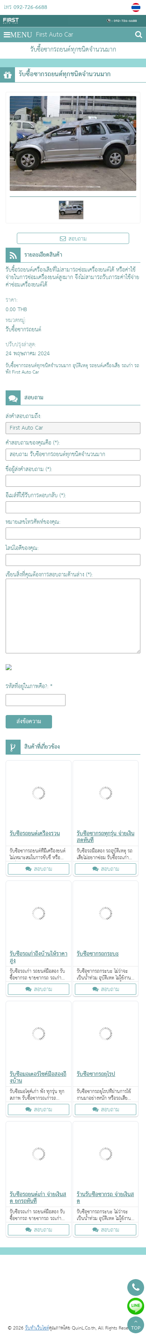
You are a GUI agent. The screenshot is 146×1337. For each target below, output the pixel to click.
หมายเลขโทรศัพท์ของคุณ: (33, 522)
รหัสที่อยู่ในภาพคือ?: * (29, 686)
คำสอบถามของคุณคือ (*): (33, 443)
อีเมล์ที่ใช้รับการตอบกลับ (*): (36, 495)
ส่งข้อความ (28, 722)
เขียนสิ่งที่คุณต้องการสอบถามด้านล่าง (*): (49, 575)
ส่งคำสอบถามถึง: (23, 416)
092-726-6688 (30, 7)
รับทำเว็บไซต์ (37, 1328)
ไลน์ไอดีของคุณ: (22, 548)
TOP (135, 1326)
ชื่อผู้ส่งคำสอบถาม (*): (29, 469)
